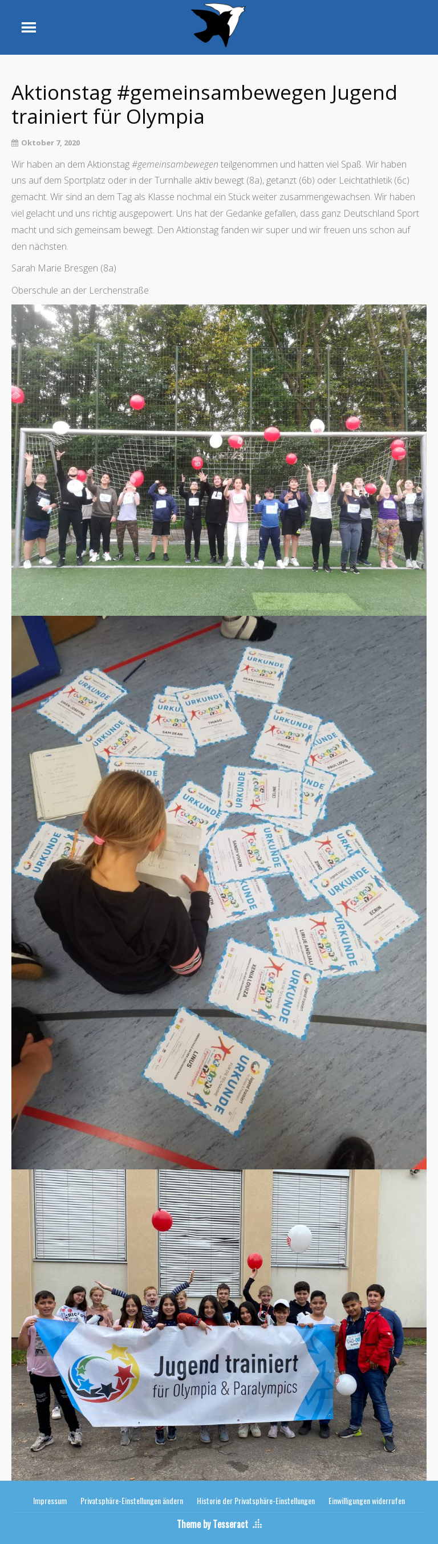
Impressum (50, 1500)
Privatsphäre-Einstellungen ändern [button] (131, 1500)
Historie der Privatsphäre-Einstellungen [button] (256, 1500)
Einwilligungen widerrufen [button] (366, 1500)
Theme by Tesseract (212, 1524)
